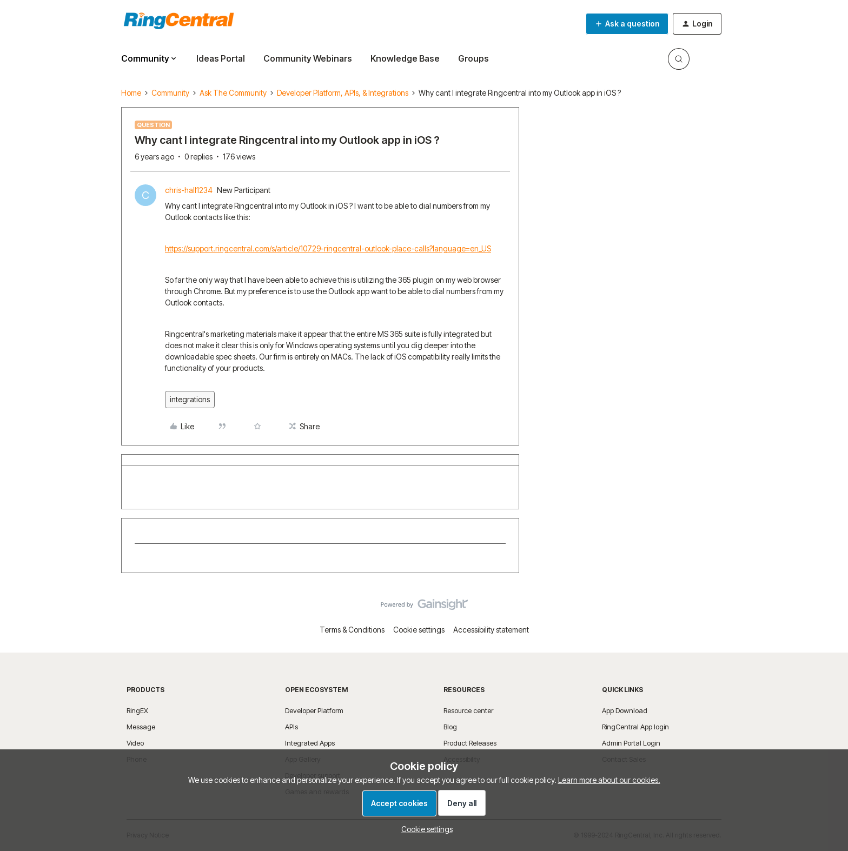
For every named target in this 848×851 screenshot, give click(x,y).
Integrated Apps (310, 743)
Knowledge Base (405, 58)
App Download (624, 710)
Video (135, 743)
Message (141, 726)
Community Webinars (307, 58)
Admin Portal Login (631, 743)
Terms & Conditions (352, 629)
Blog (450, 726)
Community (170, 92)
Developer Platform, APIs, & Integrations (342, 92)
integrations (190, 399)
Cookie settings (419, 629)
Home (131, 92)
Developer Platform (314, 710)
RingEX (137, 710)
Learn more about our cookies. (609, 779)
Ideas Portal (220, 58)
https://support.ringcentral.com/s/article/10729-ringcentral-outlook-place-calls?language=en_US (328, 248)
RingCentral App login (635, 726)
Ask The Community (233, 92)
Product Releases (469, 743)
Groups (473, 58)
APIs (291, 726)
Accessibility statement (491, 629)
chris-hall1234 (189, 190)
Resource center (468, 710)
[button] (627, 24)
